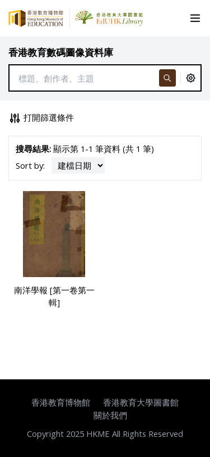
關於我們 (110, 415)
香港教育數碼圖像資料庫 (60, 52)
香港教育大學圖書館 (141, 402)
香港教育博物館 (60, 402)
